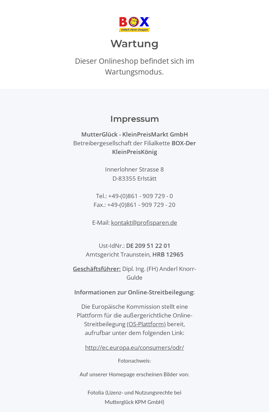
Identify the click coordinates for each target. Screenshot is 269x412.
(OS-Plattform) (146, 324)
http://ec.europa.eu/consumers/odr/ (134, 347)
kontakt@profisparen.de (144, 222)
